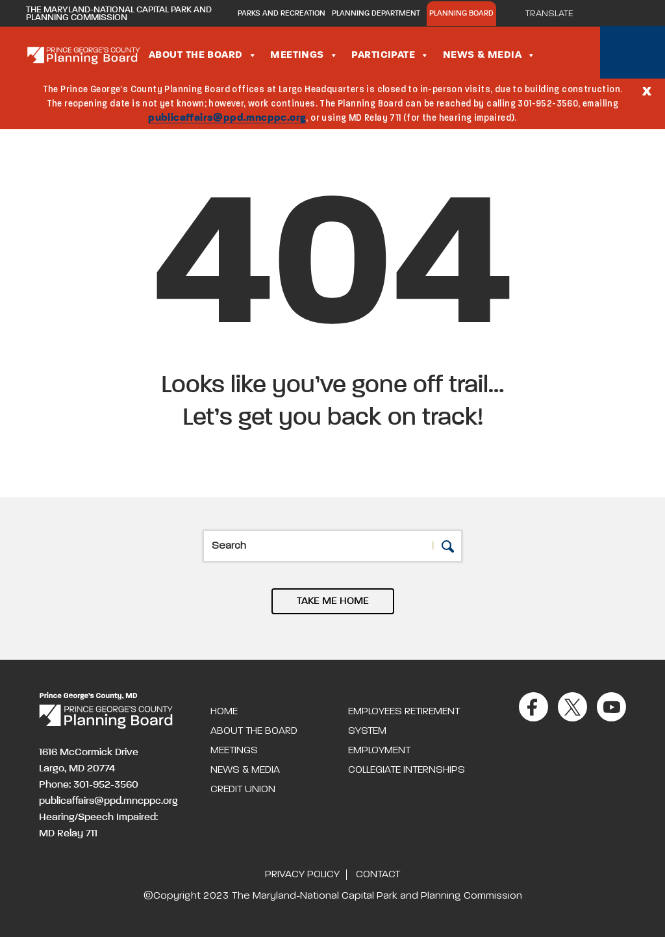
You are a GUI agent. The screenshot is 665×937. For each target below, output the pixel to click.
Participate (390, 55)
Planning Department (376, 14)
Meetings (304, 55)
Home (224, 711)
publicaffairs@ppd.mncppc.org (227, 118)
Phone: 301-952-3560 (88, 785)
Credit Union (242, 789)
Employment (379, 750)
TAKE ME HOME (333, 601)
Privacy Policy (302, 874)
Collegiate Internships (406, 770)
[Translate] (555, 13)
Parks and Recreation (281, 14)
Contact (378, 874)
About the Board (203, 55)
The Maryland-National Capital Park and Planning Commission (119, 13)
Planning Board (461, 14)
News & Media (489, 55)
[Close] (646, 90)
